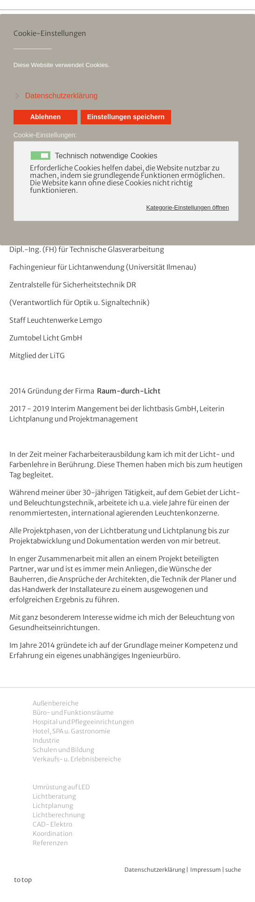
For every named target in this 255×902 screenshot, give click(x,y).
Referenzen (50, 843)
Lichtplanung (53, 806)
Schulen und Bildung (63, 750)
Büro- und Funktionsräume (73, 713)
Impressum (205, 869)
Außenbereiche (56, 703)
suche (233, 869)
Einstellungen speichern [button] (126, 117)
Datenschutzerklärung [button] (61, 96)
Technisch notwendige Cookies (106, 156)
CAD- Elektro (52, 824)
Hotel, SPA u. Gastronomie (71, 731)
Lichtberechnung (59, 815)
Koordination (53, 834)
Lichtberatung (54, 796)
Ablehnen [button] (45, 117)
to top (23, 880)
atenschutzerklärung (157, 869)
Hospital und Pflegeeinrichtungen (83, 722)
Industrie (46, 741)
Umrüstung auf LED (61, 787)
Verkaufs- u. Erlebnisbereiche (77, 759)
